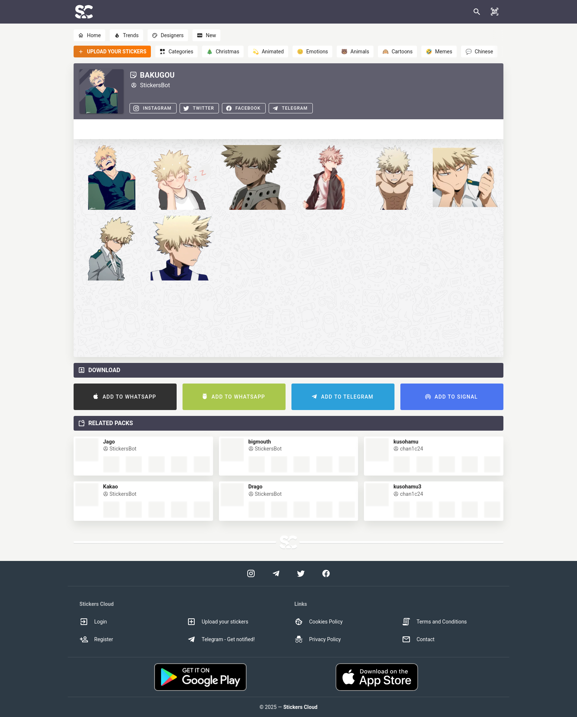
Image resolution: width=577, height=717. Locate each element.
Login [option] (93, 621)
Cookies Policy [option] (318, 621)
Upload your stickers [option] (217, 621)
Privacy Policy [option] (317, 639)
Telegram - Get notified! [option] (221, 639)
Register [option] (96, 639)
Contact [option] (418, 639)
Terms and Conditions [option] (434, 621)
